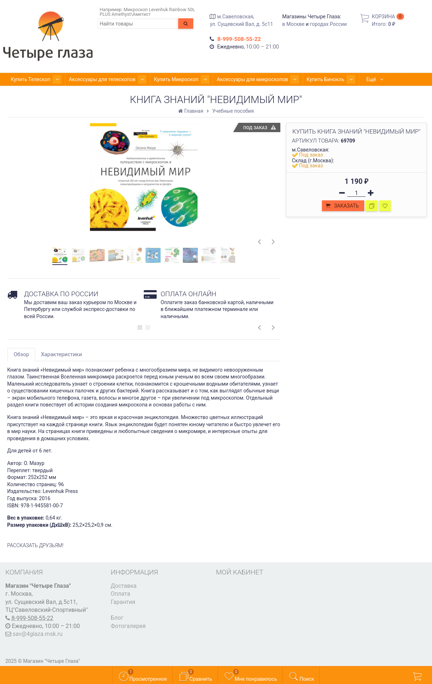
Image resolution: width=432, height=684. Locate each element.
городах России (328, 24)
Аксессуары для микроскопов (242, 79)
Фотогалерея (128, 626)
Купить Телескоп (34, 79)
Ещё (352, 79)
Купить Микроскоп (170, 79)
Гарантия (123, 602)
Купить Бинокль (311, 79)
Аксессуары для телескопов (100, 79)
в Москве (293, 24)
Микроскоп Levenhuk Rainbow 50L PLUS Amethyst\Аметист (147, 12)
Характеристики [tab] (61, 354)
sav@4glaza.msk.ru (37, 634)
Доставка (124, 585)
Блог (117, 617)
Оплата (120, 593)
